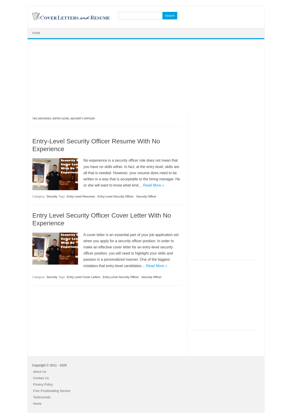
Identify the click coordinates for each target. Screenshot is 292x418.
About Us (39, 371)
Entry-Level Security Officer (116, 196)
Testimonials (42, 397)
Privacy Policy (43, 384)
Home (36, 33)
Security (52, 196)
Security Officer (146, 196)
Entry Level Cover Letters (83, 277)
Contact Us (41, 378)
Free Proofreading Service (51, 391)
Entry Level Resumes (81, 196)
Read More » (153, 185)
